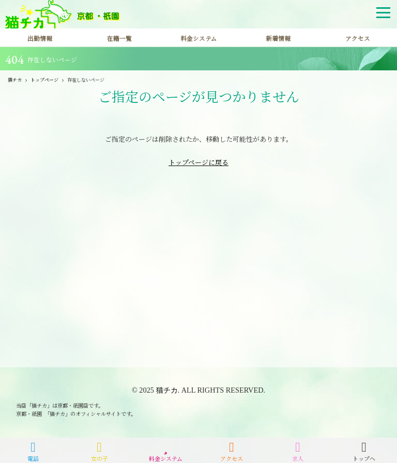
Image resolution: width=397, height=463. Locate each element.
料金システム (198, 38)
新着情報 (278, 38)
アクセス (357, 38)
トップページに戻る (198, 162)
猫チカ (167, 390)
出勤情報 (39, 38)
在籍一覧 (119, 38)
